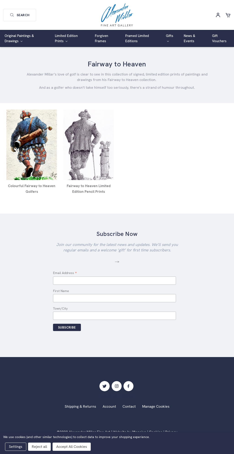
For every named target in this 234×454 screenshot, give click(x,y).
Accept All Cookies (71, 446)
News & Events (189, 38)
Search (19, 15)
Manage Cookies (156, 406)
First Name (61, 291)
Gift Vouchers (219, 38)
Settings (15, 446)
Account (109, 406)
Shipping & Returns (80, 406)
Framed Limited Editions (137, 38)
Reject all (39, 446)
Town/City (60, 308)
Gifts (169, 38)
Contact (129, 406)
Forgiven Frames (101, 38)
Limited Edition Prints (66, 38)
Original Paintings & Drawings (19, 38)
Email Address (65, 273)
